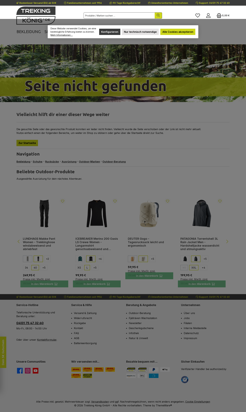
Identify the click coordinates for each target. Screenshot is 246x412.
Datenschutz (191, 333)
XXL (193, 267)
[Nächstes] (227, 241)
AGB (76, 338)
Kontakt (78, 328)
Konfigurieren (109, 31)
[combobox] (119, 15)
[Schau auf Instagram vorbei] (27, 370)
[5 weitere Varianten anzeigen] (44, 267)
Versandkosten (100, 401)
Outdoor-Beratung (140, 313)
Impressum (190, 338)
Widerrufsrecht (83, 318)
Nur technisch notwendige (140, 31)
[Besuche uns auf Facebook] (19, 370)
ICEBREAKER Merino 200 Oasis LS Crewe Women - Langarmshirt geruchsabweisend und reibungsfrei (96, 244)
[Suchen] (158, 15)
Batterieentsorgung (85, 343)
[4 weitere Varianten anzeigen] (203, 267)
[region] (123, 241)
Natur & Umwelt (138, 338)
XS (79, 267)
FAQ (76, 333)
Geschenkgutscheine (141, 328)
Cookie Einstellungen (197, 401)
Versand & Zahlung (85, 313)
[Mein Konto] (208, 15)
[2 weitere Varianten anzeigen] (47, 259)
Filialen (188, 323)
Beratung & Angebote (141, 305)
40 (35, 267)
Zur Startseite (27, 143)
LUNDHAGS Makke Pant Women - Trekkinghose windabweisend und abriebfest (39, 244)
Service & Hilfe (81, 305)
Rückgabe (80, 323)
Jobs (187, 318)
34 (26, 267)
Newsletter (135, 323)
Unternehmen (190, 305)
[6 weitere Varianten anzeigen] (100, 259)
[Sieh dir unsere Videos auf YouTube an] (35, 370)
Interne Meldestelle (195, 328)
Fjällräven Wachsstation (143, 318)
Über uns (189, 313)
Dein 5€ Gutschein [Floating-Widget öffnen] (3, 352)
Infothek (134, 333)
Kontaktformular (46, 339)
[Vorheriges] (18, 241)
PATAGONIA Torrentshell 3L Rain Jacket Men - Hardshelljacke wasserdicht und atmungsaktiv (199, 244)
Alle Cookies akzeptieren (177, 31)
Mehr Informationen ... (62, 35)
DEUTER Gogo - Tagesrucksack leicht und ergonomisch (146, 242)
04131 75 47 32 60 (30, 323)
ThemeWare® (164, 405)
